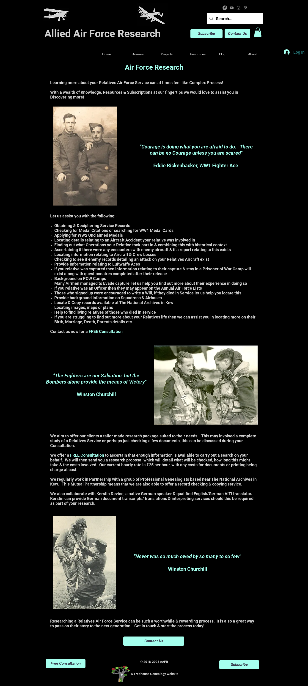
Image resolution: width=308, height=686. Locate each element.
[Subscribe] (206, 33)
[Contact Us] (237, 33)
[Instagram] (238, 7)
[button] (258, 32)
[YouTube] (231, 7)
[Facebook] (225, 7)
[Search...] (234, 18)
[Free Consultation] (65, 663)
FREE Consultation (106, 331)
